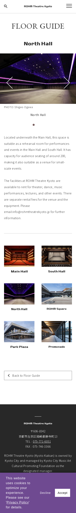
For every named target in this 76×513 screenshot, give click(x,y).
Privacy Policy (18, 502)
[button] (24, 507)
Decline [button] (45, 492)
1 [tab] (34, 125)
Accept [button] (62, 492)
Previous (10, 83)
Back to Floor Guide (26, 375)
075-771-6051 (42, 441)
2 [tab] (38, 125)
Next (66, 83)
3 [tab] (43, 125)
